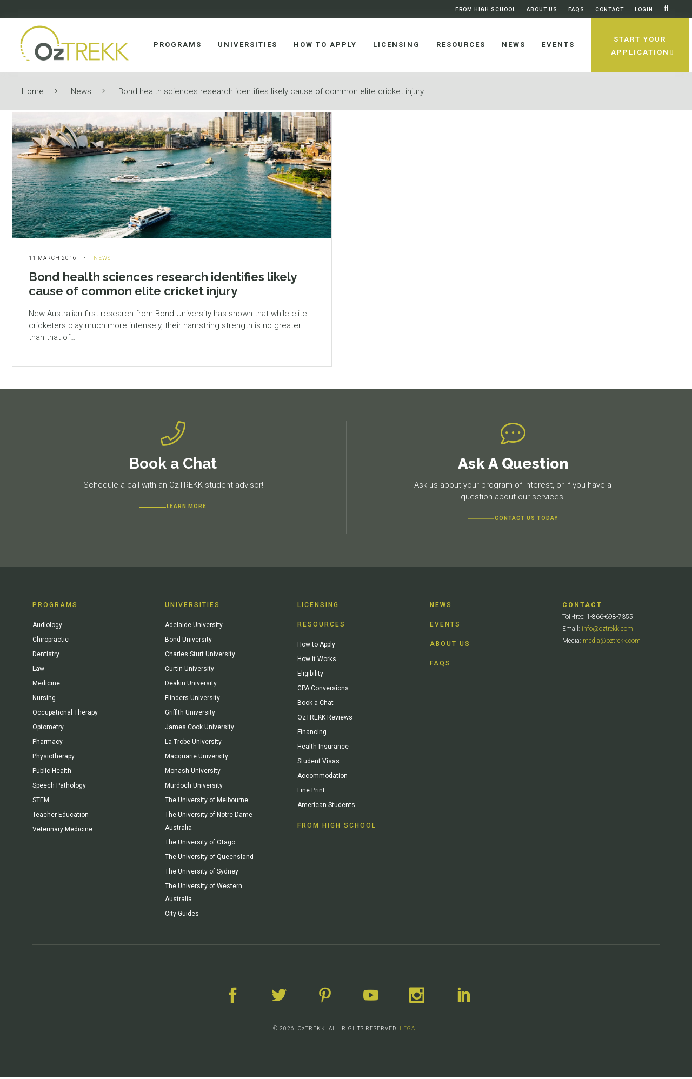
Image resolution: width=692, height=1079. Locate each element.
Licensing (318, 607)
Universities (192, 607)
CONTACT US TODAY (526, 520)
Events (445, 626)
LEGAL (409, 1031)
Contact (609, 9)
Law (38, 671)
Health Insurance (323, 748)
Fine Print (311, 792)
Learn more (187, 508)
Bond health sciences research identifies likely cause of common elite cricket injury (271, 91)
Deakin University (191, 685)
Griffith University (190, 714)
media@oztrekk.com (612, 643)
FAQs (576, 9)
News (81, 91)
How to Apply (316, 646)
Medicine (46, 685)
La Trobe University (193, 744)
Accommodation (322, 778)
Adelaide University (194, 627)
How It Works (316, 661)
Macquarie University (196, 758)
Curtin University (189, 671)
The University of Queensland (209, 859)
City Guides (182, 916)
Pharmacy (47, 744)
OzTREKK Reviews (324, 719)
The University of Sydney (201, 873)
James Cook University (199, 729)
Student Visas (318, 763)
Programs (55, 607)
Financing (312, 734)
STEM (40, 802)
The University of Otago (200, 844)
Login (644, 9)
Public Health (51, 773)
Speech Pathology (59, 787)
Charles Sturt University (200, 656)
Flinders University (192, 700)
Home (33, 91)
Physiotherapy (53, 758)
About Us (542, 9)
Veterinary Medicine (62, 831)
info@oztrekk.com (607, 631)
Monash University (193, 773)
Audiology (47, 627)
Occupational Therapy (65, 714)
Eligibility (310, 676)
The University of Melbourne (206, 802)
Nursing (44, 700)
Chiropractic (50, 641)
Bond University (188, 641)
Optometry (48, 729)
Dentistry (45, 656)
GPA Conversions (323, 690)
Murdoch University (194, 787)
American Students (326, 807)
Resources (321, 626)
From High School (485, 9)
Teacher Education (60, 817)
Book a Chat (315, 705)
